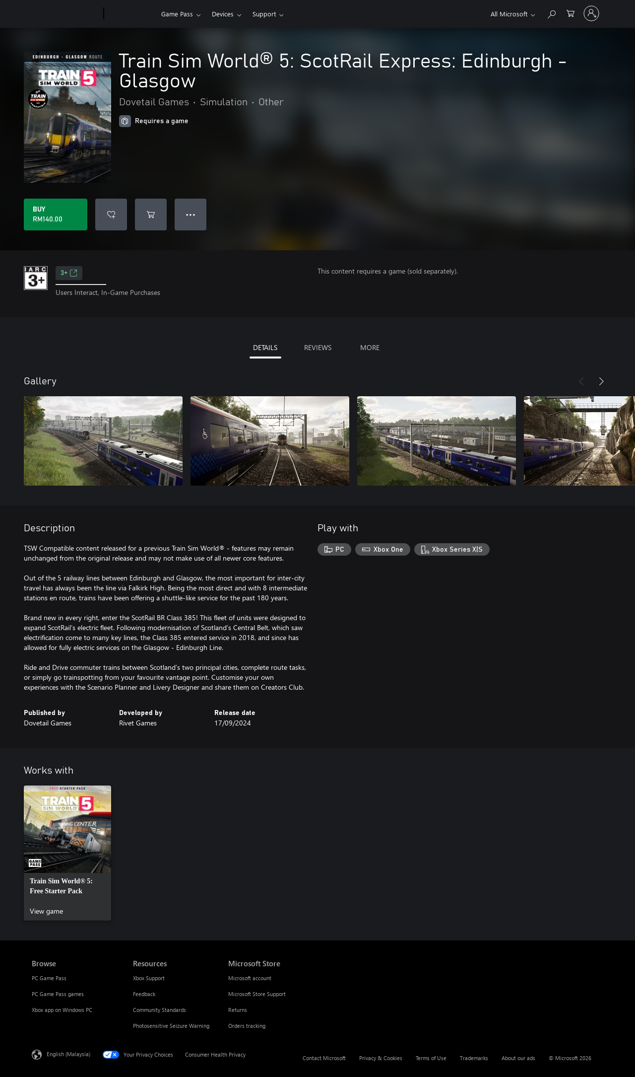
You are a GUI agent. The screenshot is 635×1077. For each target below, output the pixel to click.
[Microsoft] (66, 13)
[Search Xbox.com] (551, 12)
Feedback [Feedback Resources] (144, 994)
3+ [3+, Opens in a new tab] (69, 273)
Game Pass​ (177, 13)
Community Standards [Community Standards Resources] (159, 1009)
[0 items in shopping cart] (570, 12)
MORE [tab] (370, 347)
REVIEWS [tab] (317, 347)
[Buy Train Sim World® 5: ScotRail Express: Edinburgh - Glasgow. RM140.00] (55, 214)
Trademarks (474, 1058)
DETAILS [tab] (265, 347)
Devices (223, 13)
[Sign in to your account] (591, 13)
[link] (67, 853)
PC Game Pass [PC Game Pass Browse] (49, 978)
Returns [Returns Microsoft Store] (237, 1009)
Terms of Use (431, 1058)
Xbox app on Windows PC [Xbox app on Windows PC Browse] (62, 1009)
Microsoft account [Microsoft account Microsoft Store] (249, 978)
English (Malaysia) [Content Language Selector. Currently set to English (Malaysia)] (68, 1054)
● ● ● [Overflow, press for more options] (190, 214)
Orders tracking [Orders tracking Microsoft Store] (246, 1025)
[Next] (601, 381)
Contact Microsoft (324, 1058)
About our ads (518, 1058)
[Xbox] (131, 13)
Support (264, 13)
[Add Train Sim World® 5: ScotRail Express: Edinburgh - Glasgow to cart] (151, 214)
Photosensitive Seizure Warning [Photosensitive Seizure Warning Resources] (171, 1025)
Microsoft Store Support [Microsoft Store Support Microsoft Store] (257, 994)
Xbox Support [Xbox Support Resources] (149, 978)
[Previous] (581, 381)
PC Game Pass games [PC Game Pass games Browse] (58, 994)
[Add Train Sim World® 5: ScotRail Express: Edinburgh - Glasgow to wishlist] (111, 214)
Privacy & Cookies (380, 1058)
